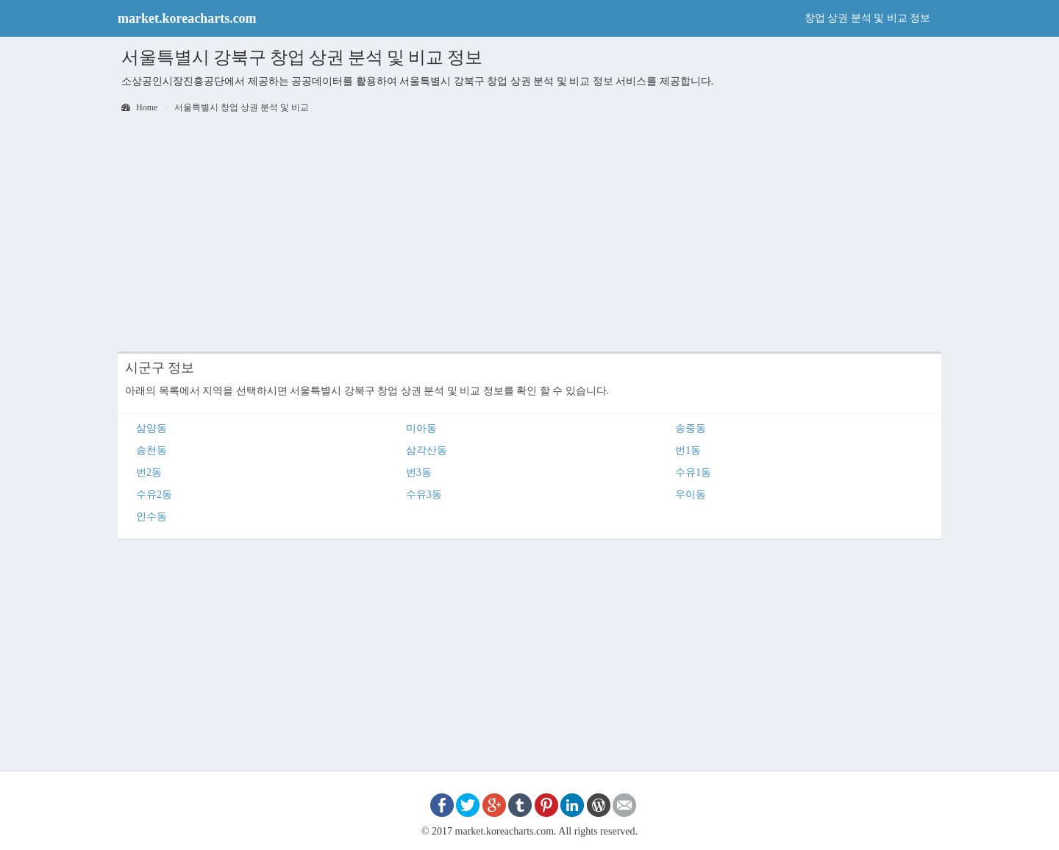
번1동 (688, 450)
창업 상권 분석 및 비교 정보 (868, 18)
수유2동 (154, 494)
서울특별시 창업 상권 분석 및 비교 (241, 107)
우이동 (690, 494)
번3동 (419, 472)
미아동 (421, 428)
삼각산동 (426, 450)
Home (139, 107)
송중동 (690, 428)
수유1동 (693, 472)
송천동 (151, 450)
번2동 (149, 472)
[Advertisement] (529, 234)
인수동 (151, 516)
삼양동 (151, 428)
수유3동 (424, 494)
